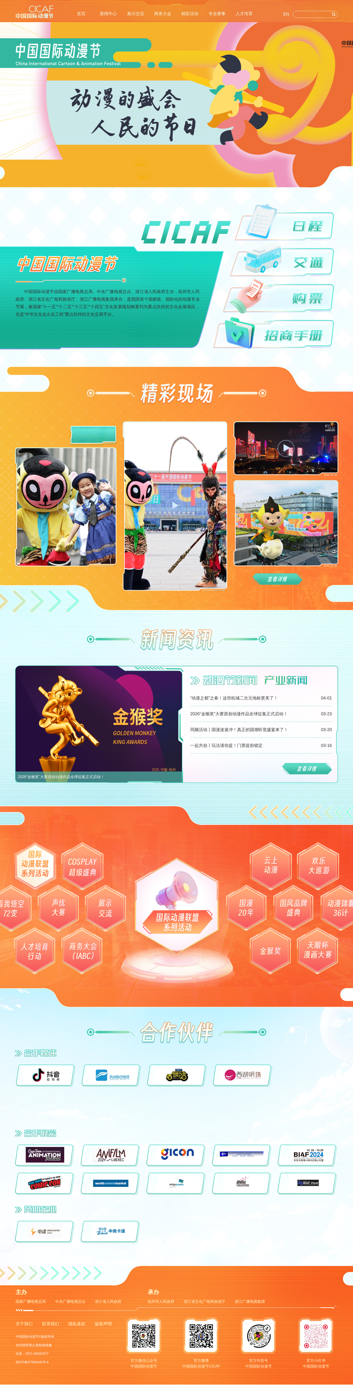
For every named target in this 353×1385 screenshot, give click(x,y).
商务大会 (162, 13)
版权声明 (103, 1323)
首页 (81, 13)
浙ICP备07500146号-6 (32, 1362)
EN (286, 14)
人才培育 (244, 13)
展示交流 (135, 13)
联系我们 (50, 1323)
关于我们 (24, 1323)
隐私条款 (76, 1323)
